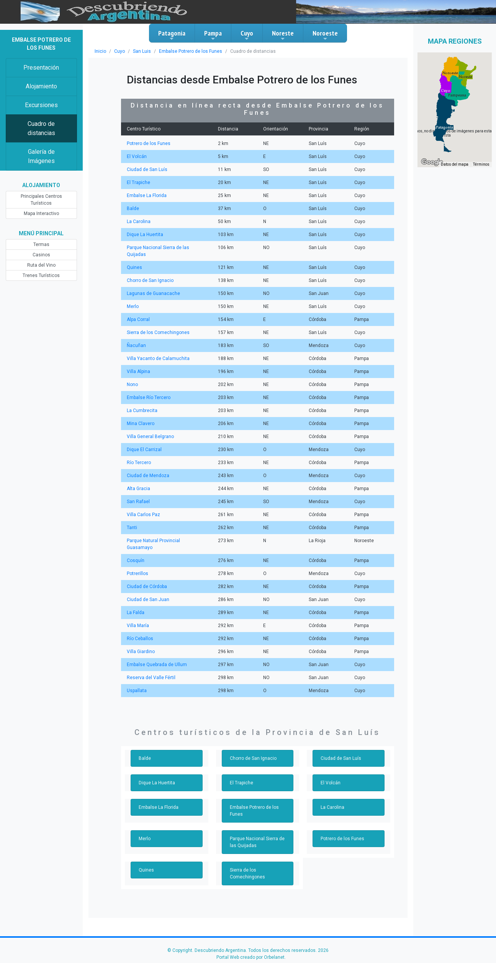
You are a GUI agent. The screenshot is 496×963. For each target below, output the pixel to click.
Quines (134, 267)
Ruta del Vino (41, 265)
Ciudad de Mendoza (148, 475)
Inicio (100, 51)
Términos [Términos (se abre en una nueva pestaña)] (481, 164)
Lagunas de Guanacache (153, 293)
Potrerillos (137, 573)
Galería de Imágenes (41, 156)
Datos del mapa (454, 164)
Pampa (213, 35)
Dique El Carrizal (144, 449)
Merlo (133, 306)
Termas (41, 244)
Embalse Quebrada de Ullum (157, 664)
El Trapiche (138, 182)
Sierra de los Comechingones (158, 332)
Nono (132, 384)
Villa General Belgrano (150, 436)
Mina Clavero (140, 423)
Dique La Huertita (145, 234)
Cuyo (247, 35)
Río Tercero (139, 462)
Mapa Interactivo (41, 213)
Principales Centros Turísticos (41, 200)
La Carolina (139, 221)
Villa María (138, 625)
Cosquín (135, 560)
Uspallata (137, 690)
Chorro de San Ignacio (150, 280)
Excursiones (41, 105)
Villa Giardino (141, 651)
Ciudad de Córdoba (147, 586)
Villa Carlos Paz (143, 514)
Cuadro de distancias (41, 128)
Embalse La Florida (147, 195)
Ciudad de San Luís (147, 169)
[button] (444, 127)
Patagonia (171, 35)
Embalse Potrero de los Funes (190, 51)
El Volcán (137, 156)
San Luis (142, 51)
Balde (133, 208)
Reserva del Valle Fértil (151, 677)
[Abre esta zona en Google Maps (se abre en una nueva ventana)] (432, 162)
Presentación (41, 67)
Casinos (41, 254)
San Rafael (138, 501)
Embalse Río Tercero (148, 397)
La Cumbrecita (142, 410)
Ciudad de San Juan (148, 599)
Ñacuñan (136, 345)
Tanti (132, 527)
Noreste (283, 35)
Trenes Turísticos (41, 275)
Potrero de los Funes (148, 143)
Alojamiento (41, 86)
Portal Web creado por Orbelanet (250, 957)
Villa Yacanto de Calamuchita (158, 358)
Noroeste (325, 35)
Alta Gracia (138, 488)
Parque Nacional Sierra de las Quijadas (257, 842)
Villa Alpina (138, 371)
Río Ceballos (140, 638)
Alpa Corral (138, 319)
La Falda (135, 612)
